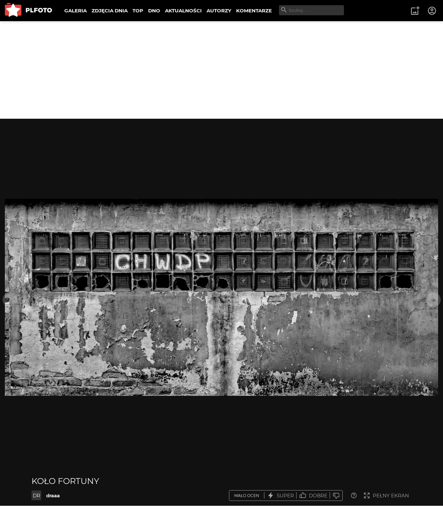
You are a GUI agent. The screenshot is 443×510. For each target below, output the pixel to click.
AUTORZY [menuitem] (219, 10)
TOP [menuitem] (138, 10)
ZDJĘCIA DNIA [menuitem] (110, 10)
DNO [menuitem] (154, 10)
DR (36, 495)
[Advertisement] (221, 69)
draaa (53, 495)
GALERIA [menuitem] (75, 10)
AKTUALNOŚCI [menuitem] (183, 10)
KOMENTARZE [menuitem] (254, 10)
